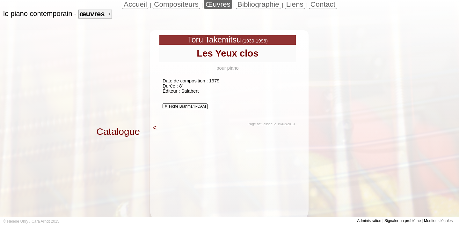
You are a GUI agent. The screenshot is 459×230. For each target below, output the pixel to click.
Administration (369, 220)
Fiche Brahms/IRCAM (185, 106)
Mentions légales (438, 220)
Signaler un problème (402, 220)
